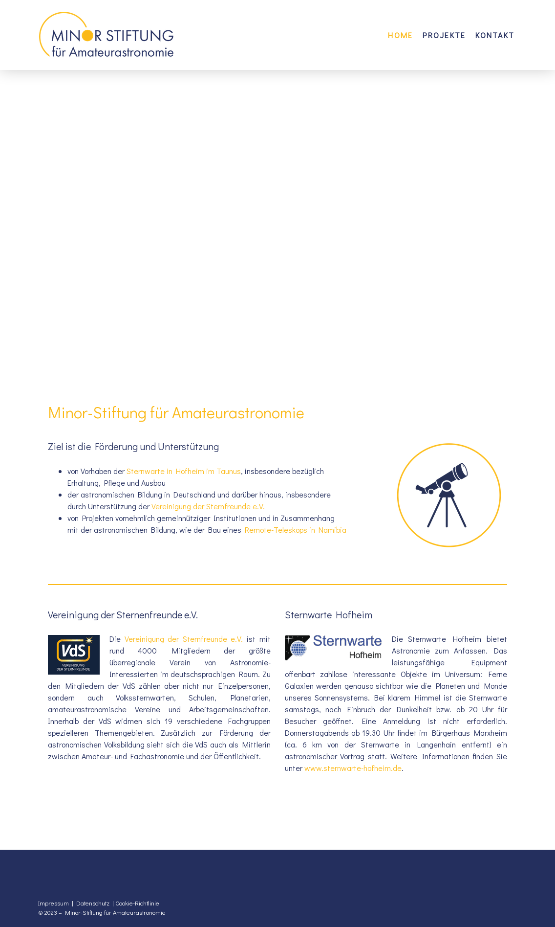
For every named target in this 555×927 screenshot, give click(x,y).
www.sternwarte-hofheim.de (353, 768)
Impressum (53, 903)
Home (400, 35)
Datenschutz (92, 903)
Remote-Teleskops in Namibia (295, 529)
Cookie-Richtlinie (137, 903)
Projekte (444, 35)
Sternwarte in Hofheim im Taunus (184, 471)
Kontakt (494, 35)
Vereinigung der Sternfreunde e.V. (208, 506)
